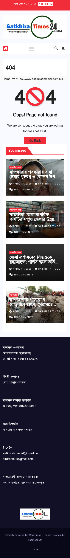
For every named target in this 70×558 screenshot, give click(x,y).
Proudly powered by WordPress (23, 535)
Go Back (35, 140)
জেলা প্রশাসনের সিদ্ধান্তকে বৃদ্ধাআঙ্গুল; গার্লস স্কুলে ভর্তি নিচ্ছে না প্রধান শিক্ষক (32, 261)
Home (6, 79)
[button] (56, 48)
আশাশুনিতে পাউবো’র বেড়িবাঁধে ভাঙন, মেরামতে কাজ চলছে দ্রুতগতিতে (30, 304)
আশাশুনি (13, 295)
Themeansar (35, 540)
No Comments (24, 189)
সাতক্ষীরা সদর (15, 167)
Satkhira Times (47, 183)
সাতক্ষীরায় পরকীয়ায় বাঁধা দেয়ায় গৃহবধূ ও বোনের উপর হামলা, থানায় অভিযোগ (33, 176)
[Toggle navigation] (32, 48)
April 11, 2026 (22, 183)
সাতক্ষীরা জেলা (15, 210)
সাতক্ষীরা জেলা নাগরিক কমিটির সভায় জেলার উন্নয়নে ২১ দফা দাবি (33, 219)
